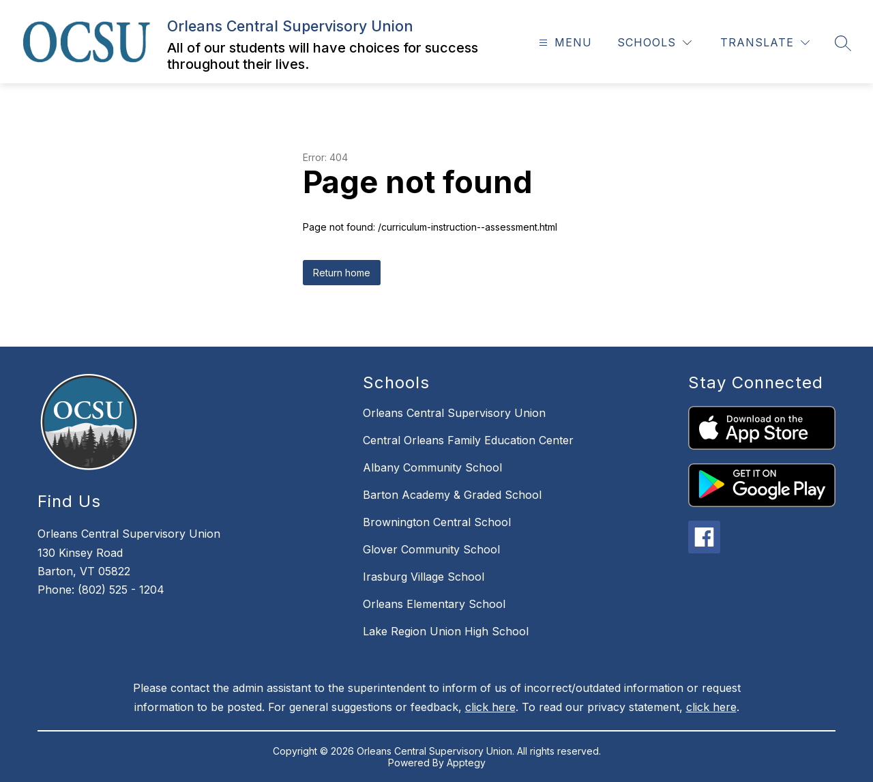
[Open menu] (563, 42)
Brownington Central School (437, 522)
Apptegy (466, 762)
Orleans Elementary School (434, 604)
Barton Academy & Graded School (452, 495)
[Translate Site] (765, 42)
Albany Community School (432, 467)
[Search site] (843, 43)
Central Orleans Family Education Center (468, 440)
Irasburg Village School (423, 576)
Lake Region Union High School (446, 631)
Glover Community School (431, 549)
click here (490, 707)
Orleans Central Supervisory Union (454, 413)
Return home (341, 272)
